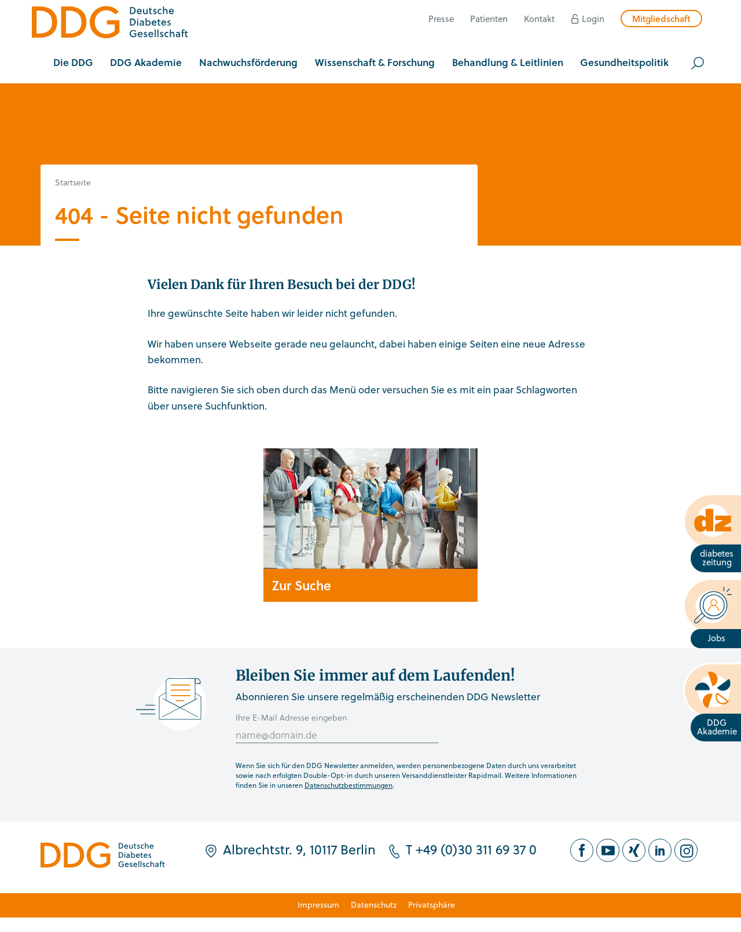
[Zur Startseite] (110, 24)
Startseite (73, 182)
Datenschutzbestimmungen (348, 785)
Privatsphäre (431, 904)
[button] (73, 63)
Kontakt (539, 18)
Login (593, 18)
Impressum (318, 904)
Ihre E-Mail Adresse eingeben (291, 717)
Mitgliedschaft (661, 18)
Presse (441, 18)
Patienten (489, 18)
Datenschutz (374, 904)
